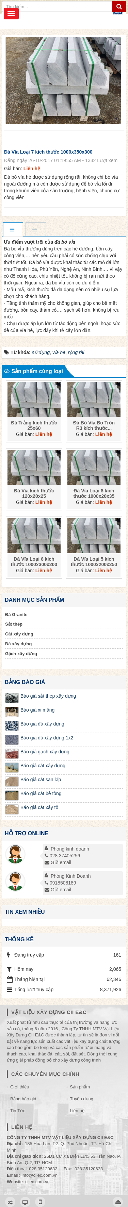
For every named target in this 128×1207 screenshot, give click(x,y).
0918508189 (60, 883)
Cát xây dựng (19, 633)
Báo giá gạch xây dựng (44, 751)
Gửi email (58, 862)
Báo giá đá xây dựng (42, 724)
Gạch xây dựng (21, 653)
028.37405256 (62, 855)
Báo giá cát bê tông (41, 793)
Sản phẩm (80, 1086)
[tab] (12, 230)
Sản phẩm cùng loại (33, 371)
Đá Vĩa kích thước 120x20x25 (34, 493)
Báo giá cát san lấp (40, 779)
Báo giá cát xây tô (39, 807)
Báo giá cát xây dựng (42, 765)
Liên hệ (77, 1110)
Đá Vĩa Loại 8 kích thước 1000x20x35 (94, 493)
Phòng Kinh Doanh (71, 876)
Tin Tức (17, 1110)
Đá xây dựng (18, 643)
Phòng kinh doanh (70, 849)
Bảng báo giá (23, 1098)
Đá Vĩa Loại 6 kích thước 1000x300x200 (34, 561)
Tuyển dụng (81, 1098)
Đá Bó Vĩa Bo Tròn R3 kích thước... (94, 425)
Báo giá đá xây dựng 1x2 (46, 737)
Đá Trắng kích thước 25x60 (34, 425)
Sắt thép (13, 624)
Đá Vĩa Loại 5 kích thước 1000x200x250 (94, 561)
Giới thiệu (19, 1086)
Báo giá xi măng (37, 710)
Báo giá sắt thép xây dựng (48, 696)
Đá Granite (16, 614)
